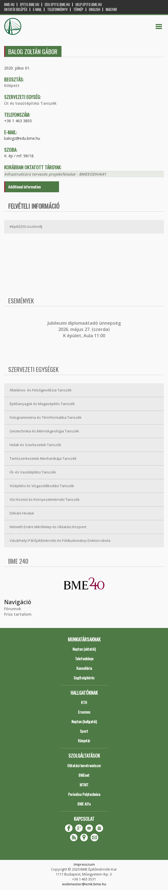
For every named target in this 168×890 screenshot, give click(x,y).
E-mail (37, 9)
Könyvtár (84, 740)
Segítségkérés (84, 677)
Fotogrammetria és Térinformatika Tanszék (46, 417)
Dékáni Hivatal (22, 513)
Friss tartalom (18, 614)
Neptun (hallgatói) (84, 721)
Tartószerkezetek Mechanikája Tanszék (43, 458)
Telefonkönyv (57, 9)
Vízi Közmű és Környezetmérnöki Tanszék (45, 499)
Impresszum (84, 864)
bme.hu (9, 4)
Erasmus (84, 712)
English (94, 9)
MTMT (84, 784)
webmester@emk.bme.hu (84, 884)
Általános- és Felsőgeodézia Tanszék (41, 390)
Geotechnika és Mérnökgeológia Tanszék (44, 431)
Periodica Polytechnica (84, 794)
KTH (84, 702)
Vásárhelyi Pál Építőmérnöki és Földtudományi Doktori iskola (60, 540)
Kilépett (11, 85)
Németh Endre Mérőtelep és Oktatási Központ (48, 526)
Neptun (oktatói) (84, 649)
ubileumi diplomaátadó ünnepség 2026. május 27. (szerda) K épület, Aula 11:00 (85, 329)
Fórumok (12, 608)
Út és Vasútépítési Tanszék (30, 103)
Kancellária (84, 668)
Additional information (24, 187)
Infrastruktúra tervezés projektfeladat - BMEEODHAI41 (55, 174)
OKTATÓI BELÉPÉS (15, 9)
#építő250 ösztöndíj (26, 226)
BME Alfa (84, 804)
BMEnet (84, 775)
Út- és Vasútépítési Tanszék (33, 472)
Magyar (111, 9)
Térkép (78, 9)
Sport (84, 731)
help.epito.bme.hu (88, 4)
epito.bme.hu (29, 4)
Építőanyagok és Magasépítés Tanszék (42, 403)
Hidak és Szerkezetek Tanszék (35, 444)
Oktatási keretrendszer (84, 765)
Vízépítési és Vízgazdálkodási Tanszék (42, 485)
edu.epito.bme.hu (57, 4)
